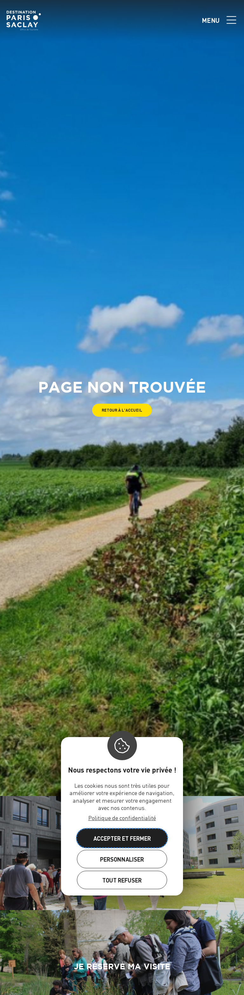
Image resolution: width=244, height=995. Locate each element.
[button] (122, 410)
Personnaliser (122, 859)
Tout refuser (122, 880)
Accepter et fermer (122, 838)
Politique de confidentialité (122, 817)
